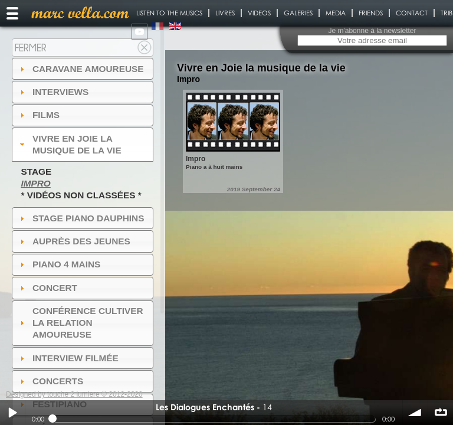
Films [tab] (38, 115)
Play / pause (12, 412)
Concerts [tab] (50, 381)
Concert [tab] (47, 288)
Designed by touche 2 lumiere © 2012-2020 (74, 394)
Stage (36, 171)
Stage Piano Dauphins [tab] (81, 218)
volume (415, 412)
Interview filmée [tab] (68, 358)
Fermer (31, 47)
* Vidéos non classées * (81, 195)
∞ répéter (440, 412)
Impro (35, 183)
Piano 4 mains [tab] (59, 264)
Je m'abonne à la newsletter (372, 31)
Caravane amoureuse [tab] (80, 69)
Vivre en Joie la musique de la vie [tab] (69, 144)
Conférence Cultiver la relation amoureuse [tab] (80, 322)
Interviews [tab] (53, 92)
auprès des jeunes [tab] (73, 241)
